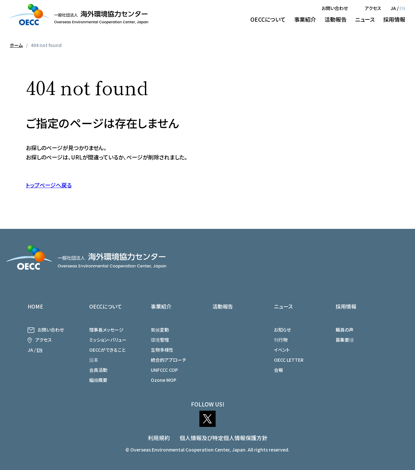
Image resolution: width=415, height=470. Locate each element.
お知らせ (282, 329)
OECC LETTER (288, 360)
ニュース (365, 19)
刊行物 (281, 339)
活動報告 (336, 19)
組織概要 (98, 380)
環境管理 (160, 339)
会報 (278, 370)
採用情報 (394, 19)
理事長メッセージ (106, 329)
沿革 (93, 360)
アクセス (373, 8)
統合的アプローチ (168, 360)
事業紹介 (305, 19)
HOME (35, 306)
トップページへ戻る (49, 185)
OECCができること (107, 350)
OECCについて (268, 19)
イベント (282, 350)
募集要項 (345, 339)
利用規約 (159, 438)
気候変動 (160, 329)
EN (402, 8)
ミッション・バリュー (107, 339)
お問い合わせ (335, 8)
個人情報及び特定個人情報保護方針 (223, 438)
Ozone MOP (163, 380)
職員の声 (344, 329)
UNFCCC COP (164, 370)
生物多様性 (162, 350)
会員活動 (98, 370)
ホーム (16, 45)
